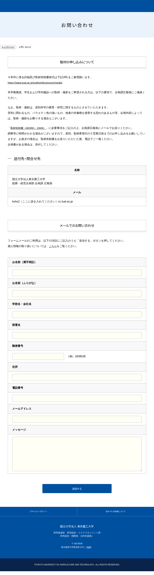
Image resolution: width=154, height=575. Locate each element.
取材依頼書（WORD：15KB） (29, 127)
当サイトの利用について (115, 514)
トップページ (8, 47)
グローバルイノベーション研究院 (33, 6)
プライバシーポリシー (38, 514)
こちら (53, 245)
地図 (89, 551)
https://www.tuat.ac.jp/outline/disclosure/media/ (36, 82)
